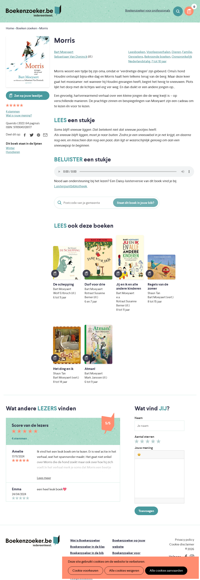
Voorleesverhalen (158, 52)
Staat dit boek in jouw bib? (135, 203)
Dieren (176, 52)
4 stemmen (13, 111)
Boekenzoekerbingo (84, 495)
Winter (10, 148)
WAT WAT (105, 542)
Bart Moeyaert (63, 52)
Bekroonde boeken (157, 57)
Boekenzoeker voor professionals (147, 10)
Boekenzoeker (33, 11)
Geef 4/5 (153, 378)
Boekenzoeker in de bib (87, 489)
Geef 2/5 (142, 378)
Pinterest (38, 135)
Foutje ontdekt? (81, 514)
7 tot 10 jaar (158, 61)
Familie (187, 52)
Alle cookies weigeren (123, 570)
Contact (118, 508)
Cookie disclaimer (181, 480)
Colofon (118, 501)
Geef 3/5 (148, 378)
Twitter (31, 135)
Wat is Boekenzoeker (85, 476)
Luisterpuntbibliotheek (70, 186)
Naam (139, 354)
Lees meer (44, 414)
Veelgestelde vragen (84, 508)
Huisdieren (13, 152)
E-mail (45, 135)
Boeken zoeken (178, 11)
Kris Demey (134, 548)
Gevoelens (135, 57)
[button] (139, 390)
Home (10, 28)
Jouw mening (144, 384)
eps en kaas (169, 548)
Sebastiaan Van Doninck (70, 57)
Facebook (24, 135)
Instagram (190, 493)
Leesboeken (136, 52)
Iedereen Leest (126, 526)
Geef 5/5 (159, 378)
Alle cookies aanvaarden (164, 570)
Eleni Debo (99, 548)
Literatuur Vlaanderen (92, 531)
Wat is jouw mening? (19, 115)
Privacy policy (184, 476)
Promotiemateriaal (83, 501)
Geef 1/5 (137, 378)
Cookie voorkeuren (85, 570)
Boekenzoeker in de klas (87, 483)
